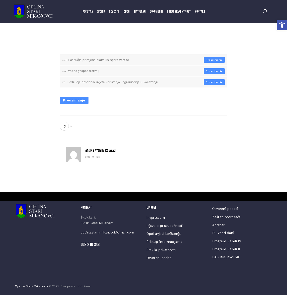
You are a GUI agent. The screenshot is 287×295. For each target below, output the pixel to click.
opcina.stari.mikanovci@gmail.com (107, 232)
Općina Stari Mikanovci (100, 151)
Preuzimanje (214, 60)
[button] (282, 25)
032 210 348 (90, 244)
